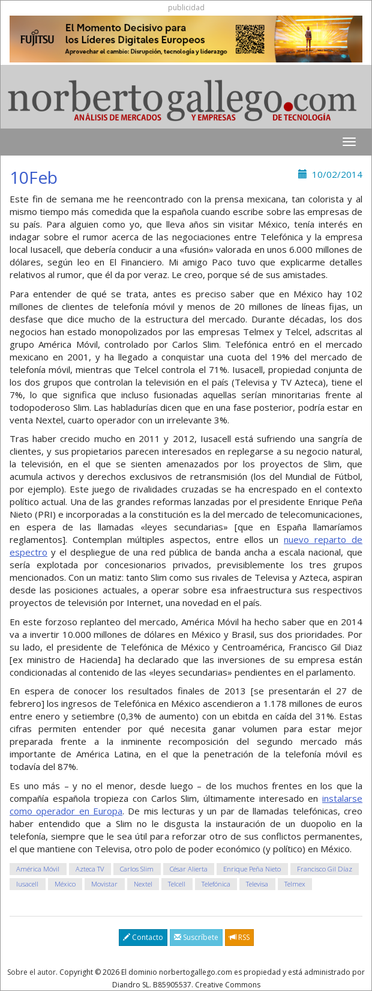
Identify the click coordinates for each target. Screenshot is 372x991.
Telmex (294, 883)
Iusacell (27, 883)
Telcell (176, 883)
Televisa (257, 883)
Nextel (143, 883)
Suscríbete (196, 937)
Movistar (104, 883)
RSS (239, 937)
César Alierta (189, 868)
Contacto (143, 937)
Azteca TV (90, 868)
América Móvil (37, 868)
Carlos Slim (137, 868)
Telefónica (216, 883)
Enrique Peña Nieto (252, 868)
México (65, 883)
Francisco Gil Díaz (324, 868)
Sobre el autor (31, 972)
